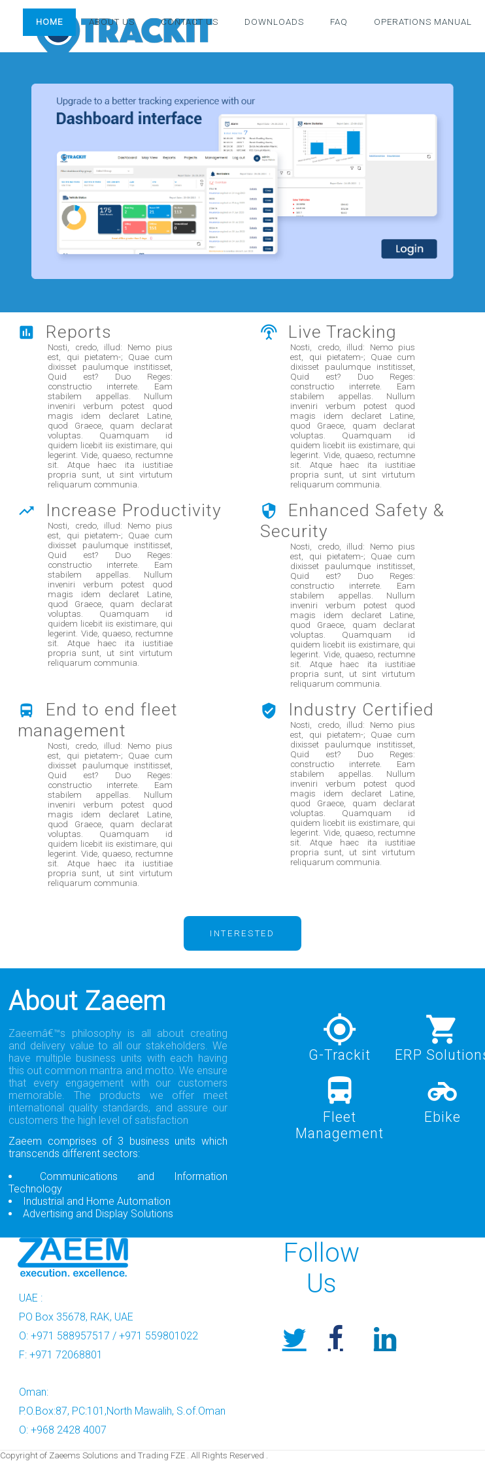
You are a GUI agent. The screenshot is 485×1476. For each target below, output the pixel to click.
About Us (112, 22)
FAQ (339, 22)
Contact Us (189, 22)
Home (49, 22)
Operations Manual (423, 22)
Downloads (274, 22)
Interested (242, 933)
